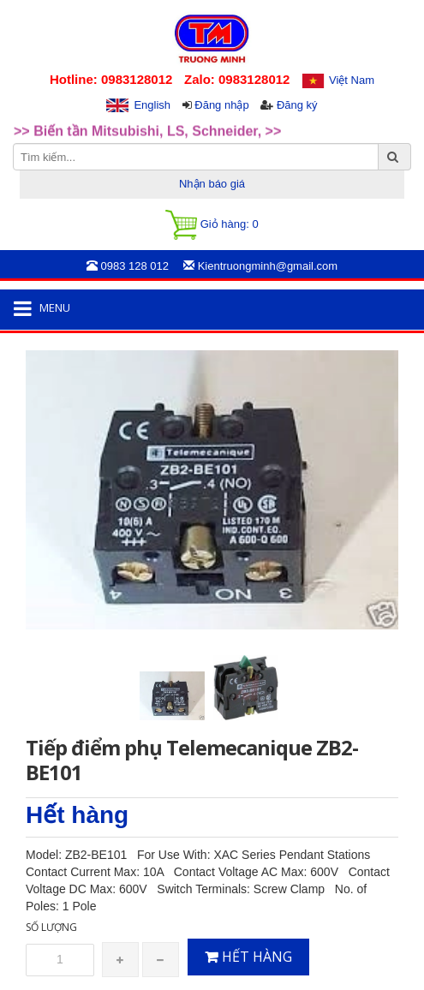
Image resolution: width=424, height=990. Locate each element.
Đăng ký (297, 104)
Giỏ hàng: (211, 225)
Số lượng (51, 927)
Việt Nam (351, 80)
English (152, 104)
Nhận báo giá (212, 183)
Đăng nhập (221, 104)
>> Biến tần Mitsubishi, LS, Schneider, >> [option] (147, 134)
